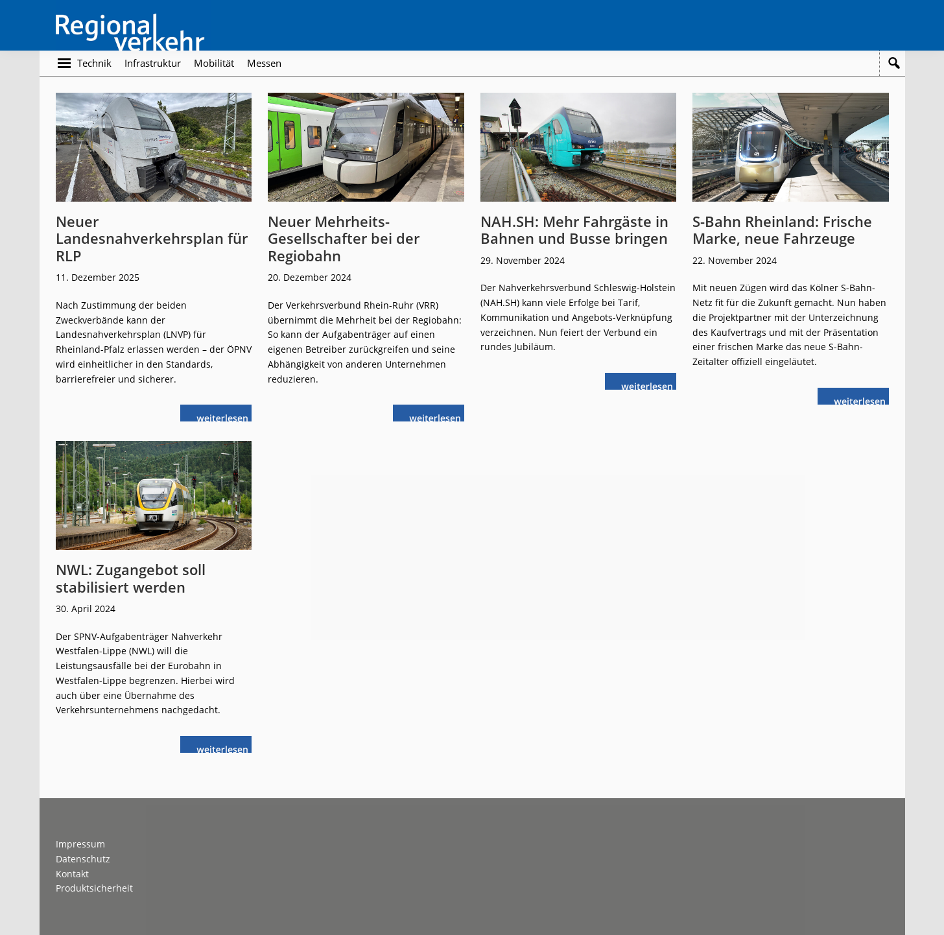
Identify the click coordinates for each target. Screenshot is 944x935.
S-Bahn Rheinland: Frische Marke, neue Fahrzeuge (782, 229)
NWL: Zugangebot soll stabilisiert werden (131, 578)
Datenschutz (83, 859)
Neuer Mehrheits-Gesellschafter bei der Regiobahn (343, 238)
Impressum (80, 844)
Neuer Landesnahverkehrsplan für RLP (152, 238)
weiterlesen (226, 416)
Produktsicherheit (94, 888)
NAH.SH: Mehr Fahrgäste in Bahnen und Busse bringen (574, 229)
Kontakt (72, 874)
